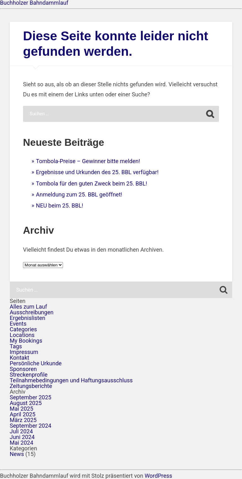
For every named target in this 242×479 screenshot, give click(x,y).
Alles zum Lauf (28, 306)
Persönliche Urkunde (36, 363)
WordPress (158, 475)
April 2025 (23, 414)
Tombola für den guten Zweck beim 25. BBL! (91, 183)
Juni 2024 (22, 437)
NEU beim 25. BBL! (59, 205)
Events (18, 323)
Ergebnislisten (27, 318)
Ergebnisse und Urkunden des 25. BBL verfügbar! (97, 172)
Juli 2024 (21, 431)
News (17, 454)
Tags (16, 346)
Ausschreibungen (32, 312)
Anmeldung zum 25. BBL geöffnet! (79, 194)
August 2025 (26, 403)
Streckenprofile (29, 374)
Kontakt (19, 357)
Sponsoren (23, 369)
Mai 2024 (21, 442)
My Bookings (26, 340)
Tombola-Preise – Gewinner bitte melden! (88, 161)
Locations (22, 335)
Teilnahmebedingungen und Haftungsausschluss (71, 380)
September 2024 (30, 425)
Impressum (24, 352)
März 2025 (23, 420)
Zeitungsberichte (31, 386)
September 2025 (30, 397)
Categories (23, 329)
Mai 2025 (21, 408)
